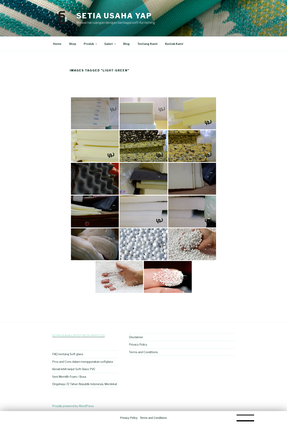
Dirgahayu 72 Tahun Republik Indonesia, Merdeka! (84, 384)
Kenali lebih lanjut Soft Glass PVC (73, 369)
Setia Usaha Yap (114, 15)
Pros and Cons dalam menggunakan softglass (82, 361)
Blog (126, 43)
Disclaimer (136, 337)
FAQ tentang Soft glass (67, 354)
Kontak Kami (174, 43)
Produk (91, 43)
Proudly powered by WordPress (73, 406)
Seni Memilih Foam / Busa (69, 376)
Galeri (110, 43)
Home (57, 43)
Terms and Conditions (143, 352)
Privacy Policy (138, 344)
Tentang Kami (147, 43)
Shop (72, 43)
